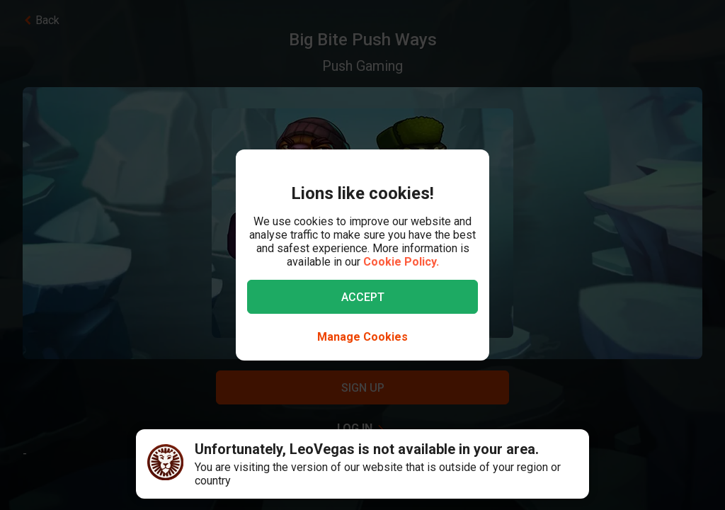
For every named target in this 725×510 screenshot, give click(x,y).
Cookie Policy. (401, 261)
